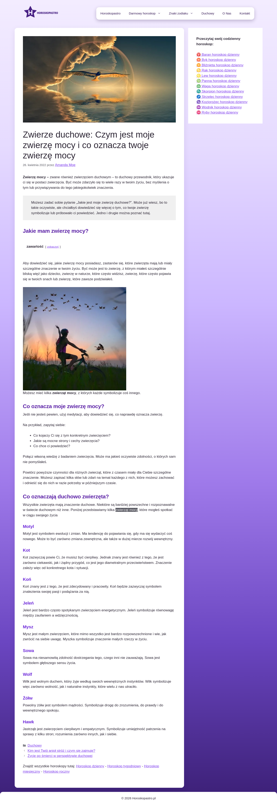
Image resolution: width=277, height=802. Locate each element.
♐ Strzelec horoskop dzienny (219, 97)
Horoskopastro (110, 13)
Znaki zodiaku (183, 13)
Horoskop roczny (56, 769)
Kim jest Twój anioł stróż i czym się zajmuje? (57, 748)
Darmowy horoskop (147, 13)
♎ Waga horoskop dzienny (217, 86)
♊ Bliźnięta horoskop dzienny (220, 65)
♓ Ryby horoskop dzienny (217, 112)
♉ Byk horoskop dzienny (216, 60)
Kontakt (245, 13)
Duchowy (207, 13)
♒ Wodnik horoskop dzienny (219, 107)
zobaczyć (53, 245)
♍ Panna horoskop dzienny (218, 81)
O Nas (226, 13)
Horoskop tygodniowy (124, 763)
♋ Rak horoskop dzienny (216, 70)
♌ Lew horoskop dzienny (216, 76)
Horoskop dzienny (90, 763)
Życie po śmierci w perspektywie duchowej (56, 753)
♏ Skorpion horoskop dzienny (220, 91)
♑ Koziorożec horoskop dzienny (222, 102)
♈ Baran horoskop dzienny (218, 55)
